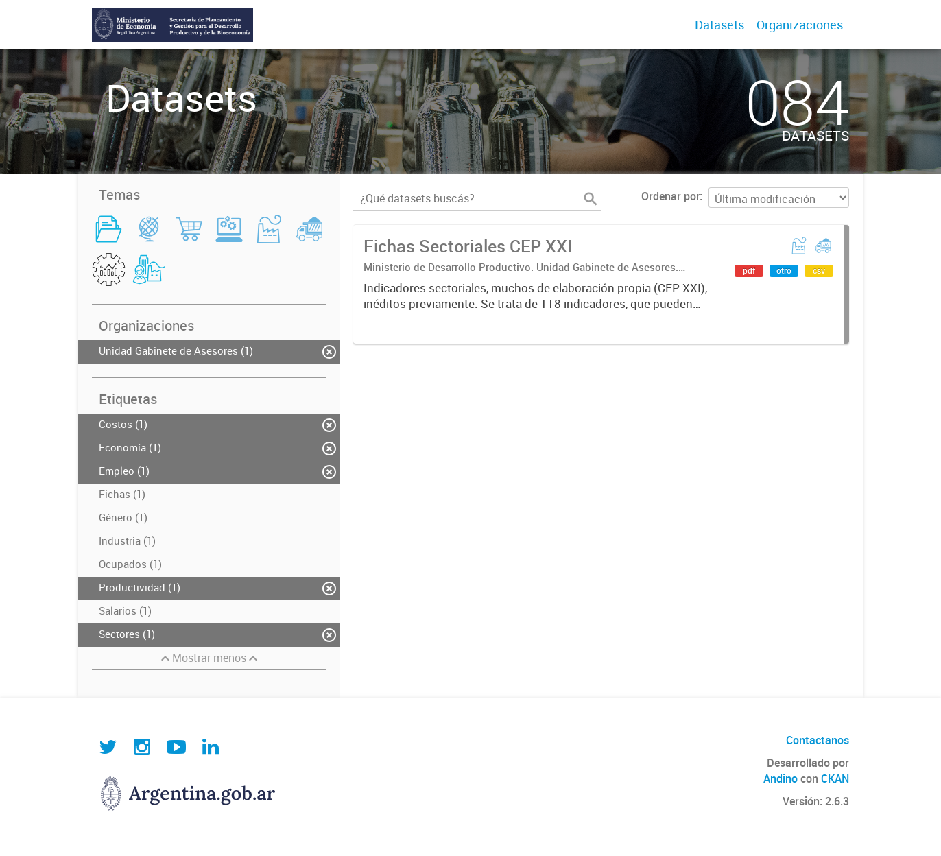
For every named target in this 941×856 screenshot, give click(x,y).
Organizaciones (800, 24)
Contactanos (817, 740)
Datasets (719, 24)
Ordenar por (670, 196)
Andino (780, 778)
